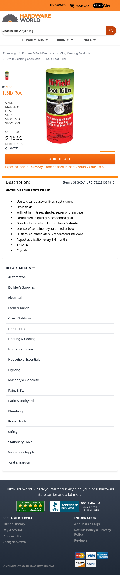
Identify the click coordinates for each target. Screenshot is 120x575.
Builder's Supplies (21, 287)
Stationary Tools (20, 442)
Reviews (80, 540)
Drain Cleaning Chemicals (23, 59)
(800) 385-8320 (14, 542)
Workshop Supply (21, 452)
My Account (57, 5)
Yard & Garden (19, 462)
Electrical (15, 297)
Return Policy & (86, 530)
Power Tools (17, 421)
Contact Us (12, 536)
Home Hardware (20, 349)
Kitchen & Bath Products (38, 53)
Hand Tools (16, 328)
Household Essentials (24, 359)
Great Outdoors (20, 318)
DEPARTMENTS (33, 40)
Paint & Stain (17, 390)
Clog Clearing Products (75, 53)
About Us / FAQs (87, 524)
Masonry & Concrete (23, 380)
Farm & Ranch (18, 308)
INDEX (87, 40)
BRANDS (63, 40)
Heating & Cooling (22, 339)
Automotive (17, 277)
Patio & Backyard (21, 400)
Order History (14, 524)
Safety (12, 431)
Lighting (14, 370)
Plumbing (9, 53)
